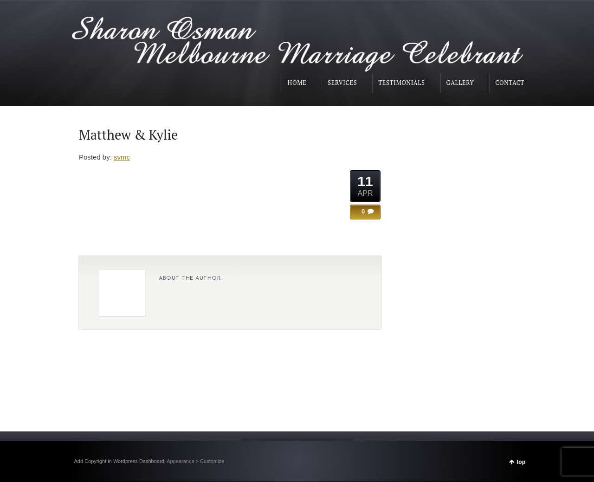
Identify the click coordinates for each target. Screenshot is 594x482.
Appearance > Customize (195, 461)
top (521, 462)
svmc (122, 157)
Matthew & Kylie (128, 134)
